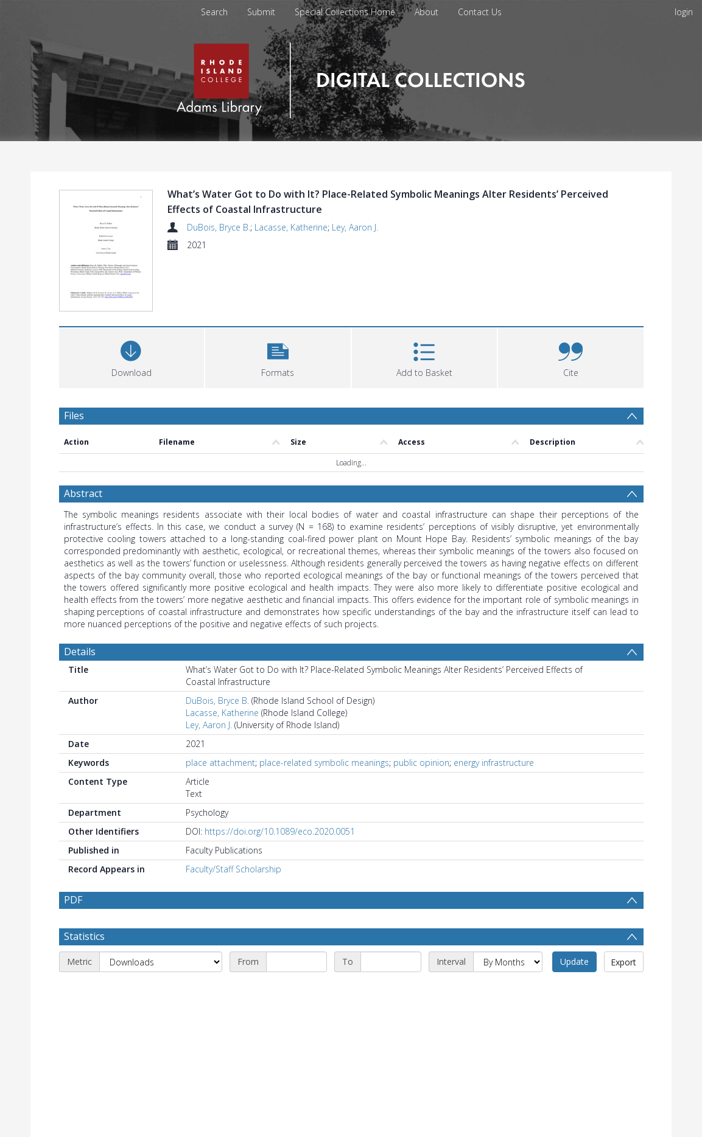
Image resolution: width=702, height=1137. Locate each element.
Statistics (84, 909)
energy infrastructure (494, 706)
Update (574, 934)
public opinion (421, 706)
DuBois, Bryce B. (218, 227)
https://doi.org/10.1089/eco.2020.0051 (280, 775)
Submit (261, 12)
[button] (278, 300)
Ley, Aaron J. (355, 227)
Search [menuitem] (214, 12)
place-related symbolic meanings (324, 706)
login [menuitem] (684, 12)
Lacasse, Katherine (291, 227)
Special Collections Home (345, 12)
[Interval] (507, 934)
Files (74, 359)
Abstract (83, 436)
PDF (73, 843)
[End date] (390, 934)
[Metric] (160, 934)
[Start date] (296, 934)
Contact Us (480, 12)
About (426, 12)
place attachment (220, 706)
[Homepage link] (351, 77)
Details (80, 595)
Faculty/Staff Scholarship (233, 812)
